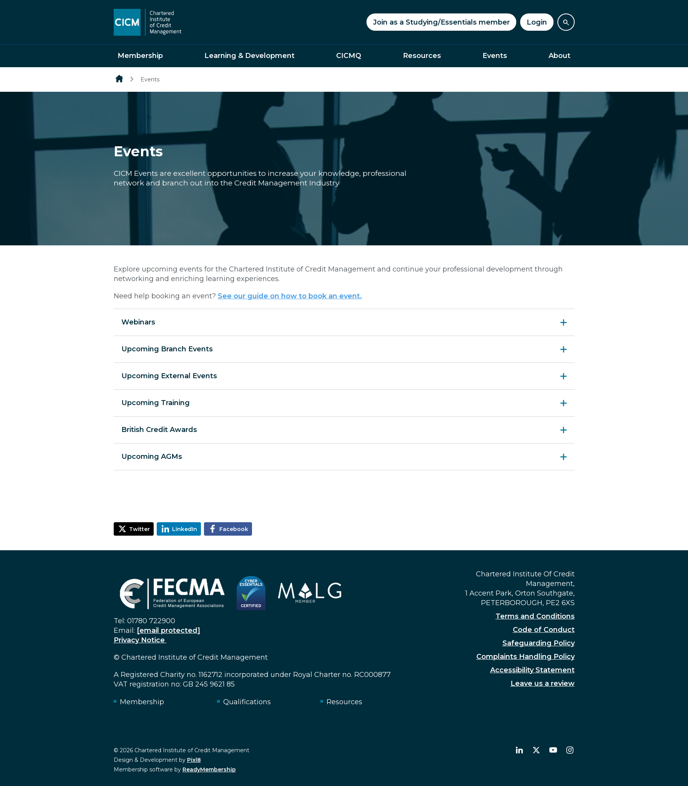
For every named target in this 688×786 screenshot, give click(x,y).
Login (537, 22)
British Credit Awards (159, 429)
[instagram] (570, 750)
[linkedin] (519, 750)
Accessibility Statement (532, 670)
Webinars (138, 322)
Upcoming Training (155, 403)
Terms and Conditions (535, 616)
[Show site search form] (566, 22)
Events (494, 55)
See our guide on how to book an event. (290, 296)
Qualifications (247, 702)
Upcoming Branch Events (167, 349)
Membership (140, 55)
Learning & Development (249, 55)
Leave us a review (543, 683)
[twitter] (536, 750)
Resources (422, 55)
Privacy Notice (140, 640)
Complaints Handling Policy (525, 656)
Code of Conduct (544, 629)
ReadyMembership (209, 769)
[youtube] (553, 750)
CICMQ (348, 55)
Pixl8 (194, 759)
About (559, 55)
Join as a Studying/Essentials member (441, 22)
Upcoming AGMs (151, 456)
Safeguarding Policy (538, 643)
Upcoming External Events (169, 376)
